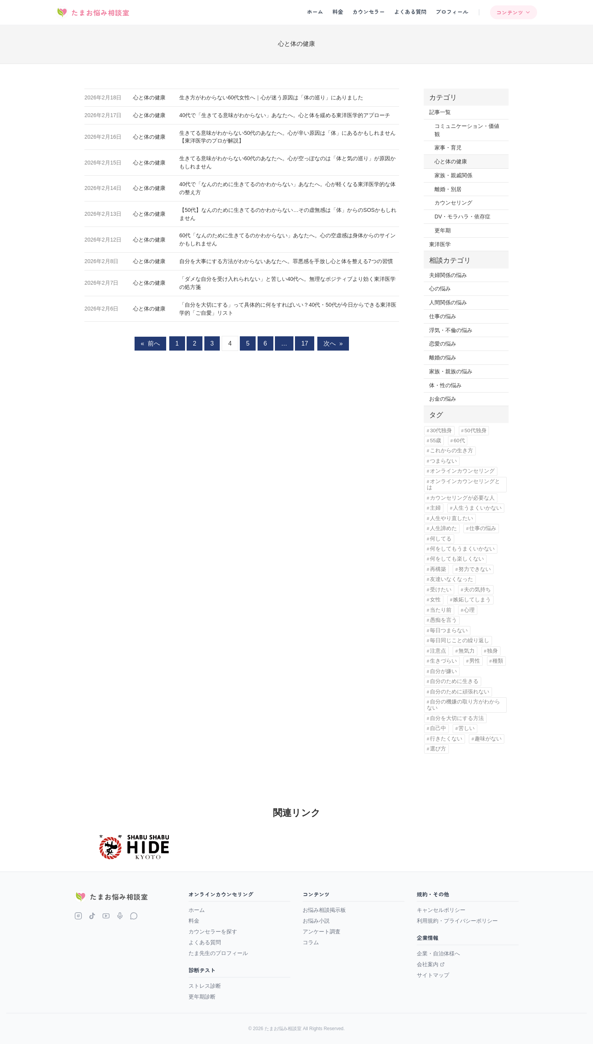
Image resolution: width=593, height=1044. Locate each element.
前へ (150, 343)
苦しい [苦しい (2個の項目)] (466, 728)
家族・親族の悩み (450, 371)
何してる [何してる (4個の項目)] (440, 539)
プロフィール (452, 11)
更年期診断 (202, 997)
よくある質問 (410, 11)
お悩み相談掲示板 (324, 910)
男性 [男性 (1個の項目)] (474, 661)
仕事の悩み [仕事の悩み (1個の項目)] (482, 528)
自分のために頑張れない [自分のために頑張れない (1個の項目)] (459, 692)
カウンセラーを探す (213, 931)
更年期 (443, 230)
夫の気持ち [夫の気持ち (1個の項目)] (477, 589)
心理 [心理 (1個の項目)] (469, 610)
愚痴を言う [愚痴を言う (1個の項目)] (443, 620)
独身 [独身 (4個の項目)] (492, 651)
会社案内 (431, 964)
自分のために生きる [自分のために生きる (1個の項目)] (454, 681)
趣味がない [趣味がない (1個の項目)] (488, 739)
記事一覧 (440, 112)
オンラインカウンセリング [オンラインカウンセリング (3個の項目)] (462, 471)
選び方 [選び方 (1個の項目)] (438, 749)
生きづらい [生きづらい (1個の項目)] (443, 661)
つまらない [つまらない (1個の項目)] (443, 461)
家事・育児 (448, 147)
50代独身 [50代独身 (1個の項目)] (475, 430)
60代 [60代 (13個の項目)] (459, 440)
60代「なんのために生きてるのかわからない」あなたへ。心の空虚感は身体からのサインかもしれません (287, 239)
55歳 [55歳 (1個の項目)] (435, 440)
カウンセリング (453, 203)
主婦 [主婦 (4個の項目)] (435, 508)
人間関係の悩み (448, 302)
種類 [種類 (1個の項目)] (497, 661)
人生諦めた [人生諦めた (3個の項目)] (443, 528)
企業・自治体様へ (438, 953)
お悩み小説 (316, 921)
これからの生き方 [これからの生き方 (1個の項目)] (451, 450)
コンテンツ (513, 12)
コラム (311, 942)
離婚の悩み (442, 357)
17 (304, 343)
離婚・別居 (448, 189)
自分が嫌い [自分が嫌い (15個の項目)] (443, 671)
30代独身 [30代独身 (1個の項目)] (441, 430)
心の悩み (440, 288)
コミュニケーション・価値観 (467, 130)
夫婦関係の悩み (448, 275)
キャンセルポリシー (441, 910)
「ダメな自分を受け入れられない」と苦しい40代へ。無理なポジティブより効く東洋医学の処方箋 (287, 283)
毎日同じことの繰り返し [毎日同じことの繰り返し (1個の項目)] (459, 640)
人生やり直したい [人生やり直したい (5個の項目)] (451, 518)
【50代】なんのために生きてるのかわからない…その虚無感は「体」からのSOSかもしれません (287, 214)
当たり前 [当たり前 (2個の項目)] (440, 610)
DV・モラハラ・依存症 (462, 216)
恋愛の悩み (442, 344)
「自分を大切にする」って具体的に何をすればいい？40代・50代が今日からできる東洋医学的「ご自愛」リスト (287, 309)
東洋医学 (440, 244)
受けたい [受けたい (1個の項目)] (440, 589)
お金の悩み (442, 399)
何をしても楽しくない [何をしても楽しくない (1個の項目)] (457, 559)
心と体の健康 (149, 97)
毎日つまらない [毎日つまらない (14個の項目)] (449, 630)
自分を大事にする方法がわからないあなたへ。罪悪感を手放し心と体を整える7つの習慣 (286, 261)
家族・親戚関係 (453, 175)
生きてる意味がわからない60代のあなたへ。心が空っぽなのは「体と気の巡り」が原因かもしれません (287, 162)
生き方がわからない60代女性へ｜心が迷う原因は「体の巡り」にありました (271, 97)
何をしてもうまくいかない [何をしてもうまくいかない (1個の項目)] (462, 549)
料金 (337, 11)
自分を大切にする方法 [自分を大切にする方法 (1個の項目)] (457, 718)
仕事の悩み (442, 316)
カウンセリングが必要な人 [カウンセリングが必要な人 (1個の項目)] (462, 498)
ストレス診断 (205, 986)
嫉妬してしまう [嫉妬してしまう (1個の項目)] (472, 600)
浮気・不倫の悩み (450, 330)
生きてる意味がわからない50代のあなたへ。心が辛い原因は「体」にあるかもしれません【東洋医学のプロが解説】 (287, 137)
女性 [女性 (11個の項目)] (435, 600)
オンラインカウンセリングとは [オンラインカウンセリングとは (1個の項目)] (463, 484)
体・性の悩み (445, 385)
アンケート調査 (321, 931)
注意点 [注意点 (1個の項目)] (438, 651)
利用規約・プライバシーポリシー (457, 921)
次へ (333, 343)
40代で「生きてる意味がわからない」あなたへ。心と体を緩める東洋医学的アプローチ (284, 115)
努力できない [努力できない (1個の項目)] (474, 569)
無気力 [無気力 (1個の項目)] (466, 651)
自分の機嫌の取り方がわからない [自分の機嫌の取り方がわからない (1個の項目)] (463, 705)
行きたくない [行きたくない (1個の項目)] (446, 739)
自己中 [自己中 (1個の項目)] (438, 728)
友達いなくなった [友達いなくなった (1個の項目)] (451, 579)
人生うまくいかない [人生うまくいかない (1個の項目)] (477, 508)
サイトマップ (433, 975)
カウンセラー (368, 11)
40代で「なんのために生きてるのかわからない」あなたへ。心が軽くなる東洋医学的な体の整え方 (287, 188)
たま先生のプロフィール (218, 953)
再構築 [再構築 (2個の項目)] (438, 569)
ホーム (315, 11)
